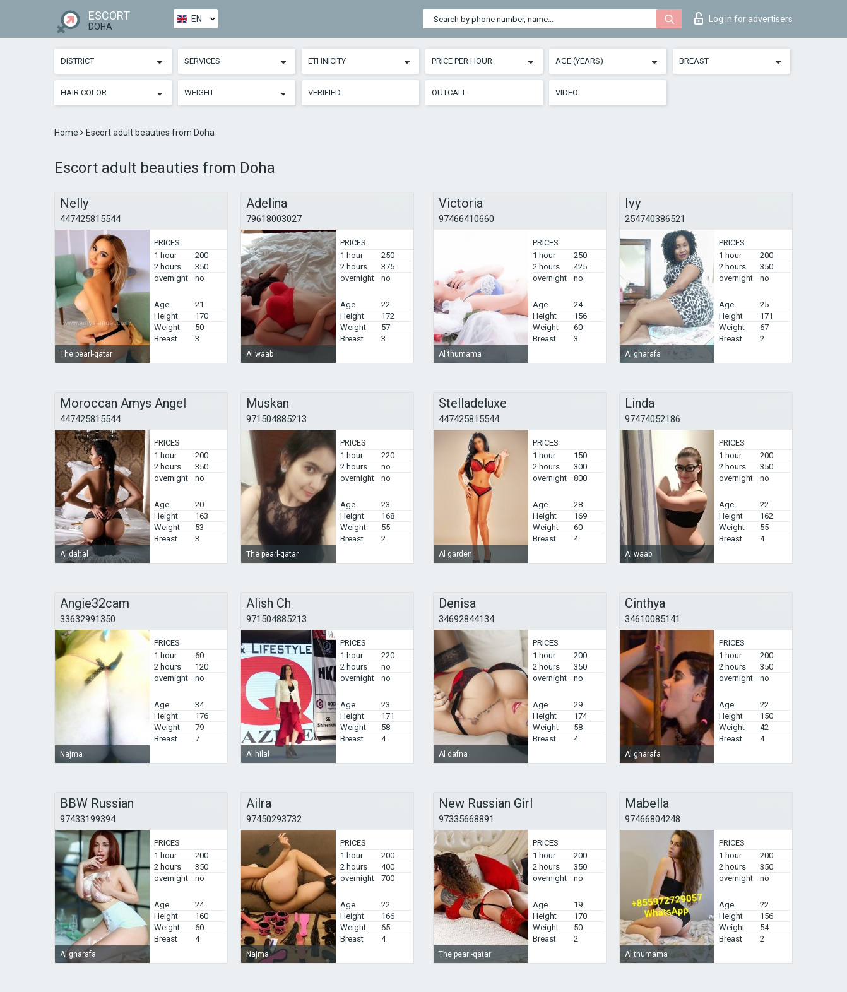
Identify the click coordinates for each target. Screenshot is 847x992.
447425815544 (90, 219)
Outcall (449, 92)
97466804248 (652, 819)
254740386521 (655, 219)
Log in (743, 18)
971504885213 (276, 419)
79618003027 (274, 219)
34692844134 (466, 619)
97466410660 (466, 219)
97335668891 (466, 819)
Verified (324, 92)
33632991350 (88, 619)
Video (566, 92)
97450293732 (274, 819)
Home (67, 132)
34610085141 (652, 619)
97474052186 (652, 419)
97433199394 (88, 819)
